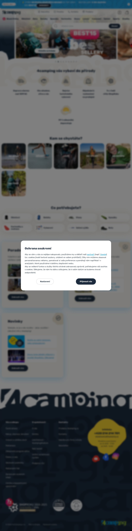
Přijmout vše (86, 281)
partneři (90, 254)
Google (103, 254)
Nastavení (45, 281)
